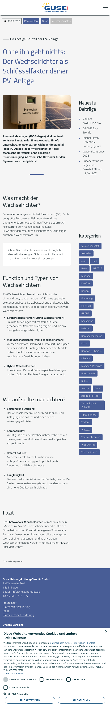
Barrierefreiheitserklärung (18, 615)
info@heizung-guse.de (26, 591)
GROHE (85, 313)
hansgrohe (87, 321)
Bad (95, 261)
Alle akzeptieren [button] (30, 700)
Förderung (87, 298)
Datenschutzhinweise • (62, 642)
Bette (84, 268)
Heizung (85, 328)
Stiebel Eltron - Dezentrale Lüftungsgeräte (92, 142)
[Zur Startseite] (55, 7)
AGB (6, 611)
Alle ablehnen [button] (81, 700)
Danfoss (85, 283)
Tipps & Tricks (88, 414)
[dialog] (55, 667)
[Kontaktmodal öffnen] (5, 7)
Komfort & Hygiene (91, 351)
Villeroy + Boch (89, 452)
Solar (45, 21)
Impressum (10, 602)
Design (85, 291)
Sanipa (85, 388)
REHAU (85, 381)
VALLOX (85, 429)
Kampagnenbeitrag (91, 336)
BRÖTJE (97, 268)
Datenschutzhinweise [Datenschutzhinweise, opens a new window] (14, 673)
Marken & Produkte (91, 366)
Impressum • (80, 642)
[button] (105, 7)
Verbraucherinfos (61, 21)
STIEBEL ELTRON (90, 396)
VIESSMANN (88, 444)
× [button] (106, 631)
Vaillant (85, 422)
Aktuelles (86, 253)
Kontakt (91, 642)
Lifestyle (85, 358)
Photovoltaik (31, 21)
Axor (83, 261)
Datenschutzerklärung (16, 607)
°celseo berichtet (90, 246)
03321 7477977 (18, 595)
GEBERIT (86, 306)
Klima (84, 343)
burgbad (86, 276)
